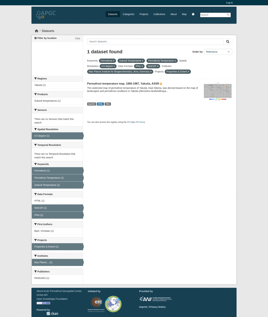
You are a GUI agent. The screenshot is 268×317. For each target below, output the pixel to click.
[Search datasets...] (155, 42)
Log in (229, 2)
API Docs (139, 122)
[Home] (36, 31)
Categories (128, 14)
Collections (159, 14)
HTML (100, 104)
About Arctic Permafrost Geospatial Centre (59, 291)
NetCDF (91, 104)
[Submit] (227, 42)
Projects (144, 14)
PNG (108, 104)
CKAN (52, 313)
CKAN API (42, 295)
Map (184, 14)
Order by (197, 51)
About (173, 14)
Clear (77, 38)
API (128, 122)
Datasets (112, 14)
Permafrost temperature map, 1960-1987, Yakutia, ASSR (123, 83)
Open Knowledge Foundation (52, 299)
